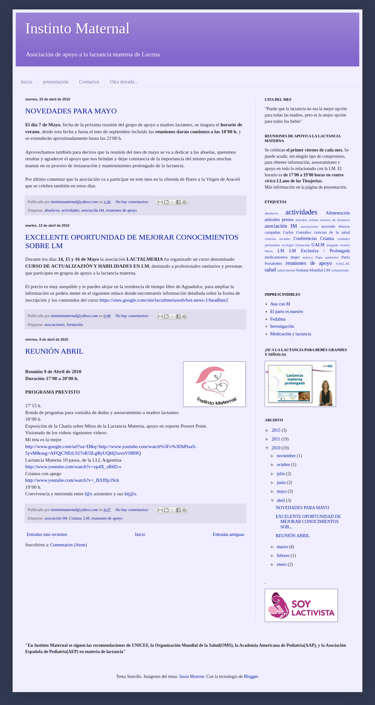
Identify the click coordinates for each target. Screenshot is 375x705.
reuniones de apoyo (121, 210)
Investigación (282, 326)
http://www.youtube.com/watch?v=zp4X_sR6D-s (73, 466)
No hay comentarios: (133, 202)
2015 (277, 430)
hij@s (130, 493)
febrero (284, 555)
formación (74, 324)
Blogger (251, 676)
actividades (70, 210)
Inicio (140, 534)
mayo (282, 491)
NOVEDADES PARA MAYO (71, 111)
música (308, 257)
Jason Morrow (191, 676)
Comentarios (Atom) (68, 545)
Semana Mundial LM (313, 270)
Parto (345, 257)
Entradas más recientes (47, 534)
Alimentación (338, 213)
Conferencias (305, 238)
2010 (277, 448)
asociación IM (92, 210)
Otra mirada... (124, 81)
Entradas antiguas (228, 534)
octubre (284, 464)
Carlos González (297, 232)
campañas (272, 232)
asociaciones (55, 324)
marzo (283, 546)
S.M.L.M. (343, 263)
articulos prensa (279, 219)
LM (86, 518)
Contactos (89, 81)
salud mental (286, 270)
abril (281, 500)
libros (269, 251)
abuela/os (52, 210)
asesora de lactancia (335, 220)
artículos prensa (306, 220)
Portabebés (273, 263)
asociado (328, 226)
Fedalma (278, 319)
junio (282, 482)
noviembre (287, 455)
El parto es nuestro (286, 311)
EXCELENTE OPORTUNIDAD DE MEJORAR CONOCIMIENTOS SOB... (308, 522)
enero (282, 564)
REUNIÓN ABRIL (54, 351)
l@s (88, 493)
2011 (276, 439)
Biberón (344, 226)
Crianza (75, 518)
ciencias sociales (277, 239)
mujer (295, 257)
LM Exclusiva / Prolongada (319, 250)
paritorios (332, 257)
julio (281, 473)
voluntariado (340, 270)
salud (270, 270)
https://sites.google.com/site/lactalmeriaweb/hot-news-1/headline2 (164, 300)
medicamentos (276, 257)
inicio (26, 81)
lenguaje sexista (338, 245)
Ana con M (280, 304)
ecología (288, 245)
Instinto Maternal (77, 28)
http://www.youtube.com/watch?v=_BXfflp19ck (72, 480)
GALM (318, 244)
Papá (318, 257)
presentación (55, 81)
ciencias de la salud (332, 232)
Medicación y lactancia (290, 334)
